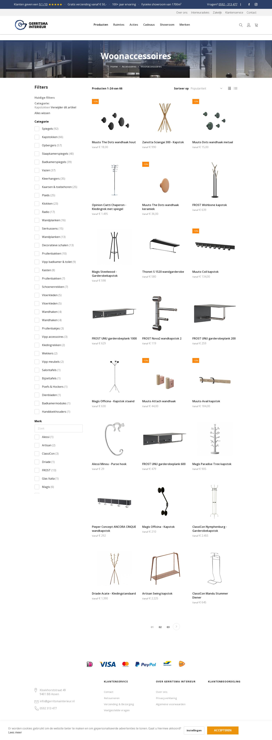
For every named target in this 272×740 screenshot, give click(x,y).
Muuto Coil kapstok (205, 272)
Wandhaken (52, 312)
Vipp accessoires (54, 337)
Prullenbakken (54, 253)
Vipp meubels (53, 362)
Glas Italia (50, 478)
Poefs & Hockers (54, 387)
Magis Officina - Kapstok (158, 527)
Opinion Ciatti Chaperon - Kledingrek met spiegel (109, 207)
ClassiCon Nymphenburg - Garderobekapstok (209, 529)
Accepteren (120, 721)
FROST (49, 470)
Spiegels (50, 129)
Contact (108, 692)
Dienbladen (51, 395)
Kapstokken (52, 137)
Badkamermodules (56, 403)
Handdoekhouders (56, 412)
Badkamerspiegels (57, 162)
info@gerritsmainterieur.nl (57, 701)
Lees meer (20, 727)
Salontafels (51, 370)
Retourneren (112, 698)
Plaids (48, 195)
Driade (48, 462)
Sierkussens (52, 228)
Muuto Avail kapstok (206, 401)
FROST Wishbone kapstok (209, 205)
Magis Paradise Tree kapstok (211, 464)
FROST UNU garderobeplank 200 (214, 338)
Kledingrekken (53, 345)
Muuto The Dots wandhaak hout (114, 142)
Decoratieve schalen (58, 245)
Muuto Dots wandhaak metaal (212, 142)
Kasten (48, 270)
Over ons (161, 692)
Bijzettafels (51, 378)
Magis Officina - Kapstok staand (113, 401)
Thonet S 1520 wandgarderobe (163, 272)
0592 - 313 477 (228, 4)
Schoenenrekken (55, 287)
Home (114, 66)
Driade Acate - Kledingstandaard (114, 593)
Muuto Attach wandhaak (159, 401)
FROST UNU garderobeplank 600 (163, 464)
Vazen (49, 170)
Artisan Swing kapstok (157, 593)
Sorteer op (181, 88)
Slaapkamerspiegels (58, 154)
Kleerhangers (53, 178)
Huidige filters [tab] (45, 98)
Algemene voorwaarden (170, 704)
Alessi (47, 437)
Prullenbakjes (53, 328)
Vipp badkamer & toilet (59, 262)
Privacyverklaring (166, 698)
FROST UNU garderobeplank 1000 (114, 338)
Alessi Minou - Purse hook (109, 464)
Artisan (48, 445)
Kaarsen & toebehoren (59, 187)
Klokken (50, 203)
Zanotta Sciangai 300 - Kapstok (163, 142)
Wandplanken (54, 220)
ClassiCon (50, 453)
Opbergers (52, 145)
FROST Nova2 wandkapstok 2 (161, 338)
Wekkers (49, 353)
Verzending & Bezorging (119, 704)
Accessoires (129, 66)
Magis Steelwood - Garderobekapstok (105, 274)
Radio (48, 212)
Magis (48, 487)
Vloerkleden (52, 295)
